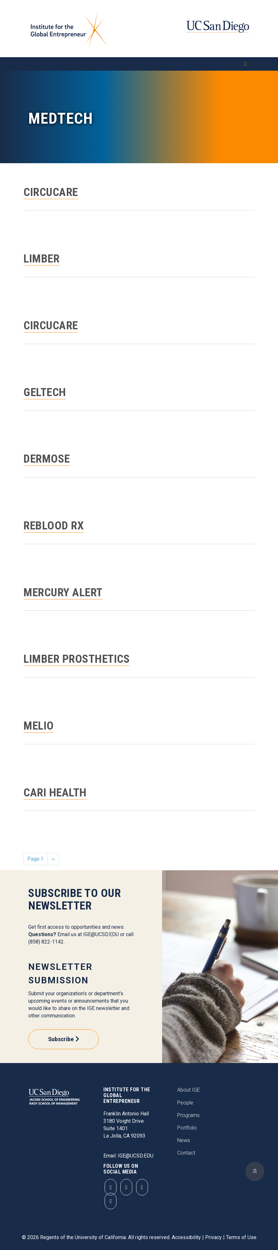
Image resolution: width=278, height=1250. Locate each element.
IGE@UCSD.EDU (101, 934)
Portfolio (187, 1128)
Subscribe (61, 1039)
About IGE (188, 1090)
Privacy (213, 1237)
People (185, 1103)
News (183, 1140)
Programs (188, 1115)
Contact (186, 1153)
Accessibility (186, 1237)
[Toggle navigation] (139, 64)
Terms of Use (241, 1237)
